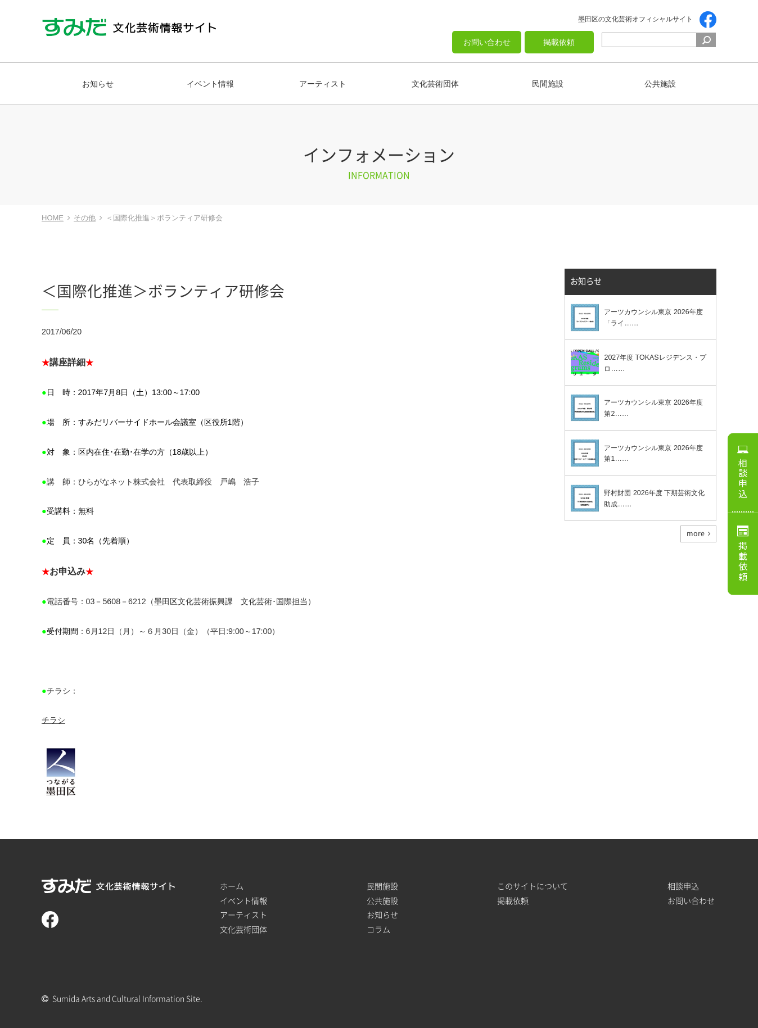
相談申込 (743, 478)
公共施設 (660, 83)
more (696, 533)
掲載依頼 (559, 42)
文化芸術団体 (435, 83)
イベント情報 (210, 83)
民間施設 (547, 83)
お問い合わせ (487, 42)
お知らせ (98, 83)
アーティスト (322, 83)
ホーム (231, 886)
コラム (378, 929)
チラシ (53, 719)
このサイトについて (532, 886)
